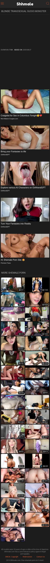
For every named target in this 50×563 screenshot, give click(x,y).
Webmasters (27, 557)
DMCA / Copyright (11, 557)
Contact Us (41, 557)
